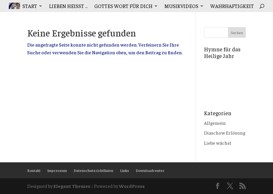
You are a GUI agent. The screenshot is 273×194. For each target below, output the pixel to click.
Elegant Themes (71, 186)
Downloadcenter (150, 170)
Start (29, 6)
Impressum (57, 170)
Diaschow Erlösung (224, 133)
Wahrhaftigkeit (232, 6)
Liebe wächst (217, 143)
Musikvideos (181, 6)
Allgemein (215, 123)
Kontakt (34, 170)
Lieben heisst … (68, 6)
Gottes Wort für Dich (123, 6)
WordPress (132, 186)
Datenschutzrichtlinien (93, 170)
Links (124, 170)
